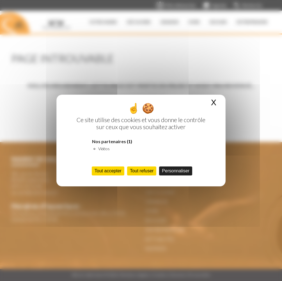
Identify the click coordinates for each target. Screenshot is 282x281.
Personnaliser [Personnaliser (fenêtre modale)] (175, 170)
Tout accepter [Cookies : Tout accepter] (108, 170)
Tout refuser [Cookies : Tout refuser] (141, 170)
